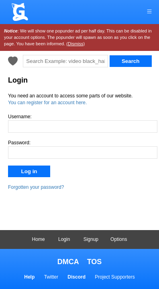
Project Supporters (115, 277)
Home (38, 239)
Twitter (51, 277)
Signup (91, 239)
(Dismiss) (75, 43)
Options (118, 239)
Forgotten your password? (36, 187)
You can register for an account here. (47, 102)
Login (64, 239)
